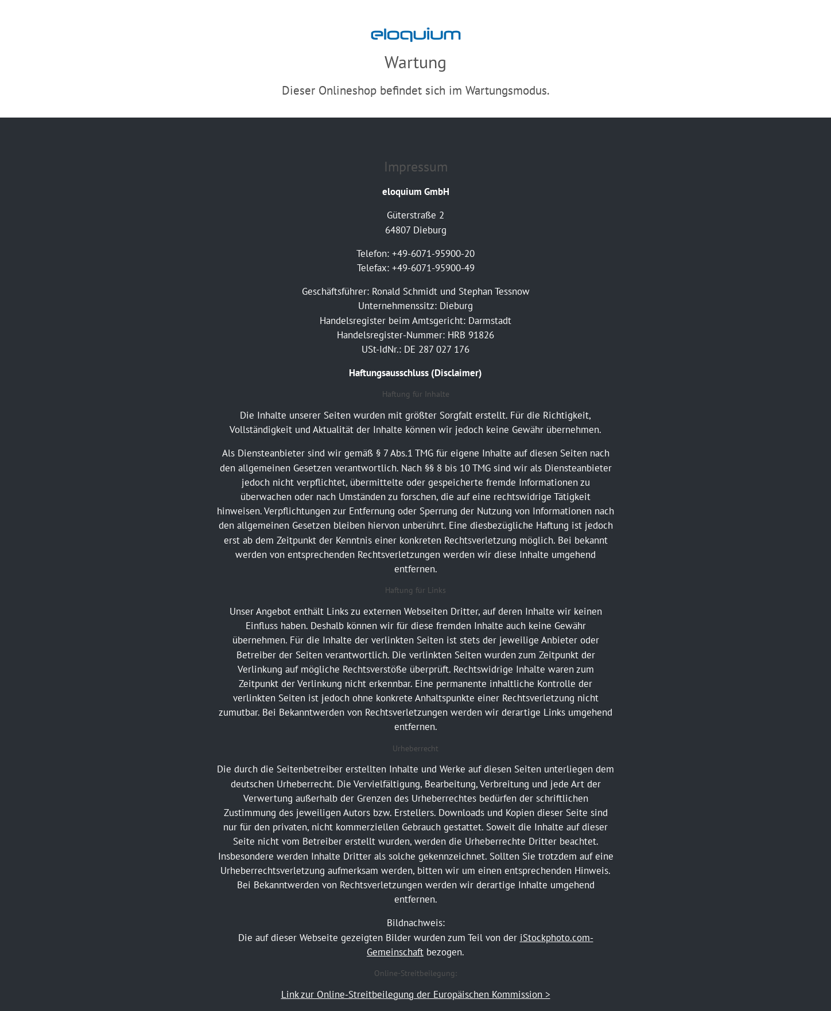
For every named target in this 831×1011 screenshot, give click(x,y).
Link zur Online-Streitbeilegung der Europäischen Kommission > (415, 994)
